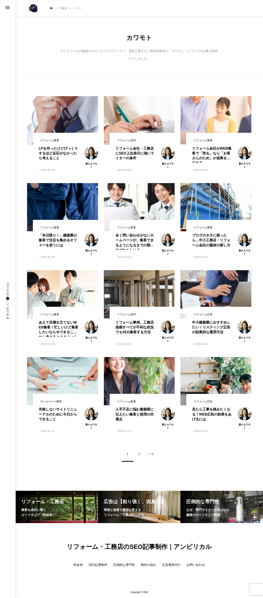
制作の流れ (148, 564)
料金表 (78, 564)
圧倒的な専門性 (124, 564)
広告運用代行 (171, 564)
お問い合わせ (195, 564)
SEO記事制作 (98, 564)
